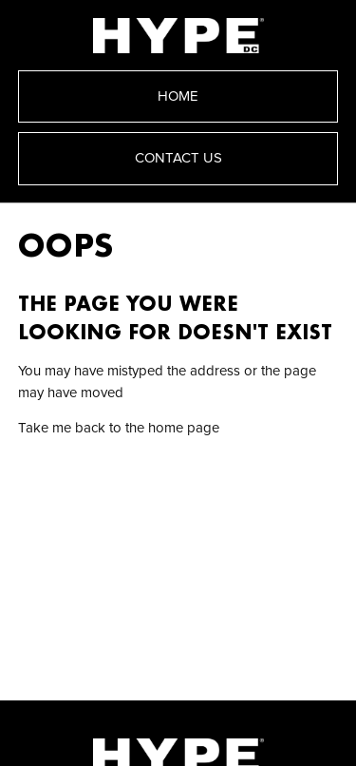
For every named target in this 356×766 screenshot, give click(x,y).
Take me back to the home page (118, 428)
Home (178, 96)
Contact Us (178, 158)
